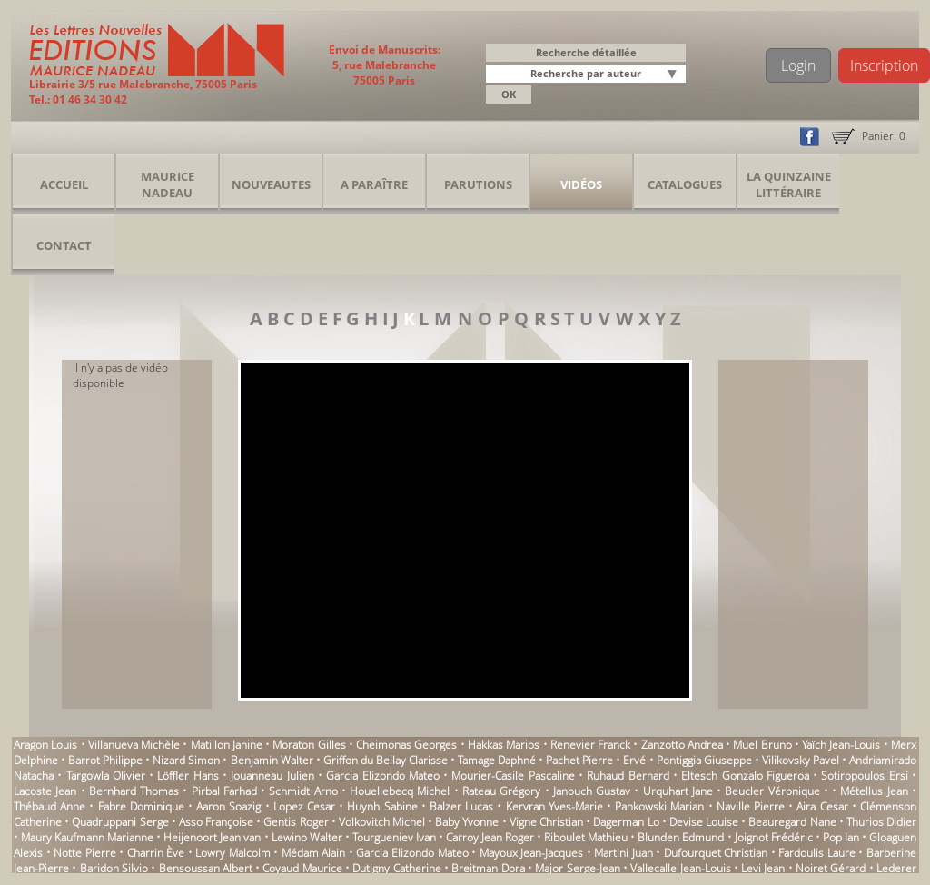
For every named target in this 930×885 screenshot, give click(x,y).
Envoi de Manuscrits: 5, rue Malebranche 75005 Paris (384, 65)
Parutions (478, 184)
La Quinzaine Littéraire (789, 184)
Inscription (884, 65)
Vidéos (581, 184)
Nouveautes (271, 184)
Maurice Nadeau (167, 184)
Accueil (64, 184)
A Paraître (374, 184)
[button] (675, 75)
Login (798, 65)
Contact (64, 245)
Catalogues (685, 184)
